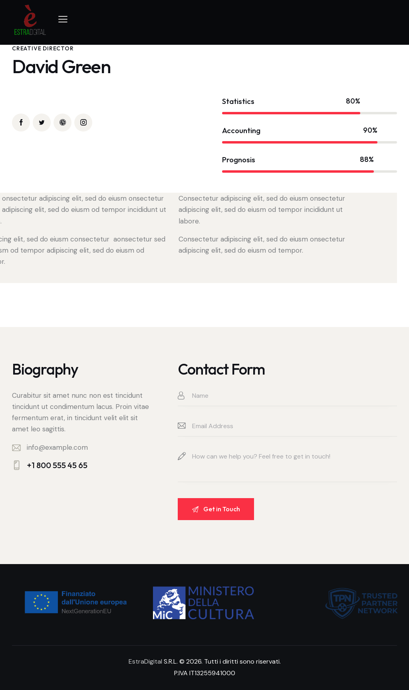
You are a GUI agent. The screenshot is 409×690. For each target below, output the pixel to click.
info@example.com (57, 447)
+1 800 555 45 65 (57, 465)
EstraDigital (145, 661)
